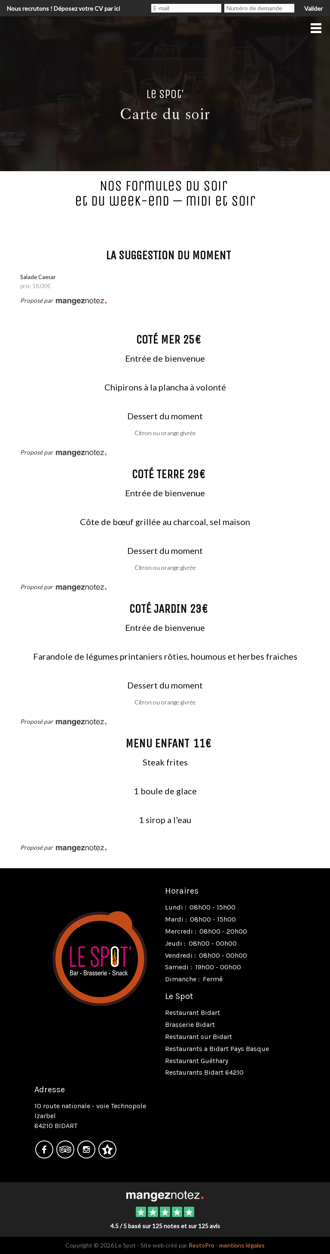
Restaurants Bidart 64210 (204, 1072)
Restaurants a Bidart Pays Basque (217, 1049)
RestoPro (201, 1245)
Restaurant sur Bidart (198, 1037)
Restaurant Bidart (192, 1012)
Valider (313, 8)
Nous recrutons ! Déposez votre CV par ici (63, 8)
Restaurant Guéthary (196, 1061)
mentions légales (242, 1245)
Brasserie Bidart (190, 1024)
